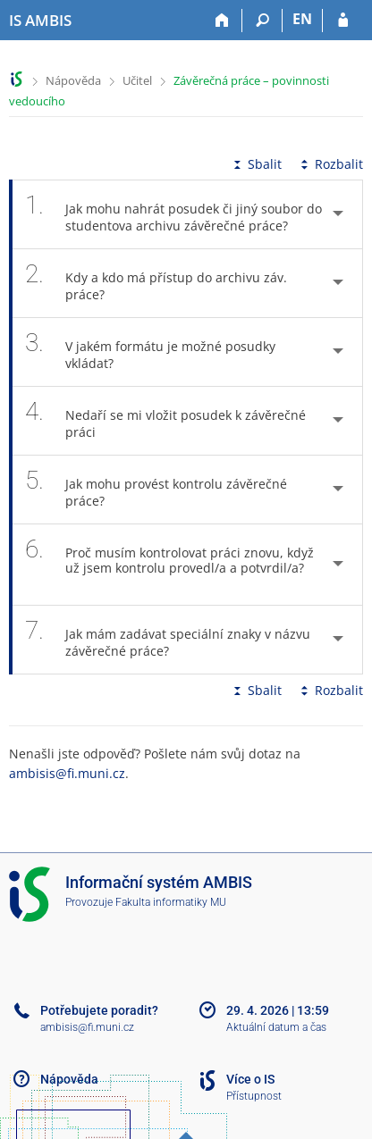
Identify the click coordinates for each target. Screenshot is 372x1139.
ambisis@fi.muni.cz (67, 773)
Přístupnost (254, 1096)
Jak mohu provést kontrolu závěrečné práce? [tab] (156, 489)
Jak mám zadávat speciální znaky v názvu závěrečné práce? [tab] (167, 640)
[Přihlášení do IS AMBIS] (343, 20)
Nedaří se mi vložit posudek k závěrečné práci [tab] (165, 421)
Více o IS (250, 1079)
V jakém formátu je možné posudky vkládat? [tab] (150, 352)
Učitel (137, 80)
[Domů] (222, 20)
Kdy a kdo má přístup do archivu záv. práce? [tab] (156, 283)
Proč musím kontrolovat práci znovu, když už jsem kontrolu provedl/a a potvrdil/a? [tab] (169, 564)
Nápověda (73, 80)
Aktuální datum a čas (276, 1027)
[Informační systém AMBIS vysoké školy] (40, 20)
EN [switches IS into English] (302, 19)
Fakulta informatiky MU (170, 902)
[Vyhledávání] (262, 20)
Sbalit (256, 163)
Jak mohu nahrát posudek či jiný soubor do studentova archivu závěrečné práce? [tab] (173, 214)
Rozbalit (330, 163)
